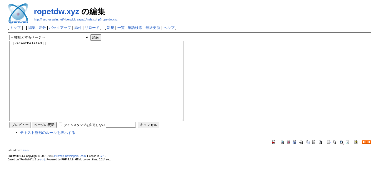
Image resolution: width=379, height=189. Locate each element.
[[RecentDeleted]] (107, 89)
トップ (15, 27)
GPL (102, 171)
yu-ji (42, 175)
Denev (25, 166)
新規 (110, 27)
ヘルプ (168, 27)
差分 (42, 27)
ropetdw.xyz (56, 11)
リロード (92, 27)
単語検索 (135, 27)
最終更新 (153, 27)
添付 (78, 27)
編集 (32, 27)
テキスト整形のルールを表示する (47, 148)
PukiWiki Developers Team (70, 171)
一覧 (121, 27)
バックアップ (60, 27)
